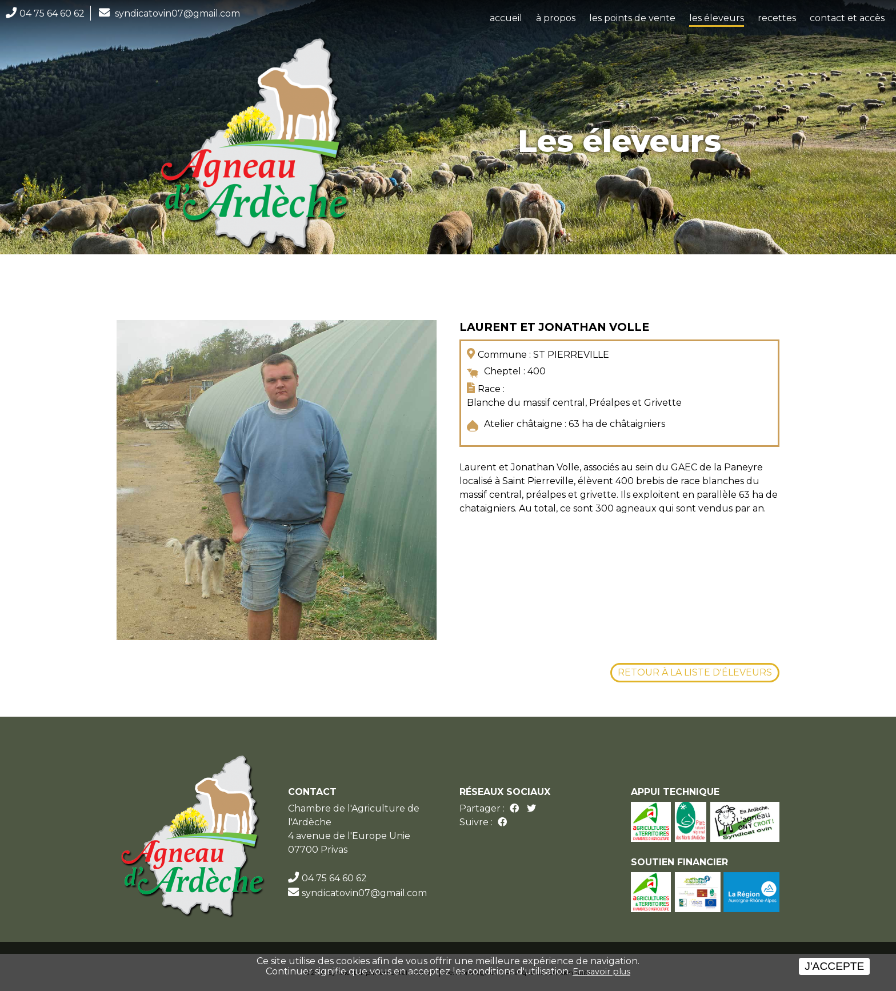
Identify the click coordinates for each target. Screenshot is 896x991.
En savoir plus (601, 971)
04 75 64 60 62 (52, 13)
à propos (555, 18)
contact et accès (847, 18)
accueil (506, 18)
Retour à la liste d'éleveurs (695, 672)
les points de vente (632, 18)
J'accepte (834, 966)
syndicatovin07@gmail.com (177, 13)
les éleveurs (716, 18)
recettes (777, 18)
